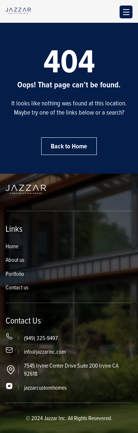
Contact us (17, 287)
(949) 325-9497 (41, 338)
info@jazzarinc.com (45, 351)
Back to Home (69, 146)
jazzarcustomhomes (45, 387)
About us (15, 260)
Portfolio (15, 274)
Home (12, 246)
